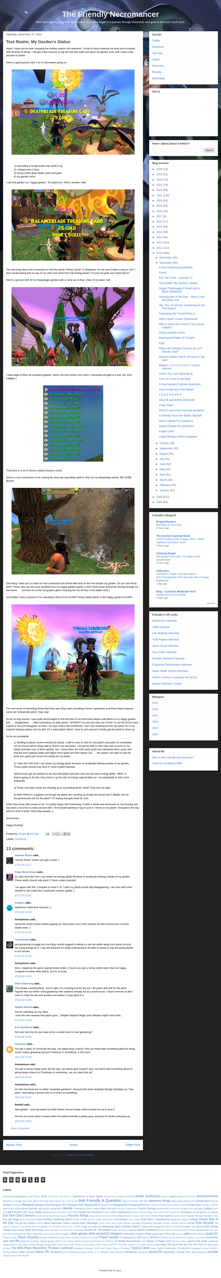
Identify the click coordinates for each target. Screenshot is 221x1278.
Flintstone (128, 1216)
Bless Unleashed (153, 1205)
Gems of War (80, 1219)
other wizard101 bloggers (105, 1233)
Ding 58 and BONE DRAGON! (177, 399)
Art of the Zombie (70, 1201)
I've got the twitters (25, 1223)
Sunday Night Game (53, 1245)
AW (141, 1201)
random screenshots (196, 1238)
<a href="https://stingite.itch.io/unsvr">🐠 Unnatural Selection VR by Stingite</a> (183, 114)
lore (71, 1227)
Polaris (68, 1238)
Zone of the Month (20, 1255)
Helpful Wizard (23, 1007)
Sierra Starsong (24, 983)
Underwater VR (172, 1248)
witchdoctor (143, 1252)
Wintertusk (131, 1252)
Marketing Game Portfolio (116, 1226)
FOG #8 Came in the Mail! (174, 378)
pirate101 (212, 1233)
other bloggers (63, 1234)
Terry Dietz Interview (164, 652)
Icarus (40, 1223)
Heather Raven (23, 855)
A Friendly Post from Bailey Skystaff (180, 415)
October (165, 443)
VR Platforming (72, 1252)
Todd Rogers (106, 1248)
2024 (159, 179)
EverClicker (175, 1212)
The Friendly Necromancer (110, 14)
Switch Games (102, 1245)
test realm (160, 1244)
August (164, 453)
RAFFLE (155, 1237)
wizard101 (155, 1251)
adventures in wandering (114, 1196)
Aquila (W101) (55, 1201)
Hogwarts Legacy (179, 1219)
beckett (200, 1201)
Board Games (167, 1205)
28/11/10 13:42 (23, 1077)
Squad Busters (10, 1244)
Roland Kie (100, 1241)
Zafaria (6, 1255)
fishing (120, 1215)
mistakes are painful (192, 1226)
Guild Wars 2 (148, 1219)
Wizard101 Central (173, 1252)
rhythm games (47, 1241)
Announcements (207, 1196)
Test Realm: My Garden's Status (178, 283)
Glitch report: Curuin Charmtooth (178, 319)
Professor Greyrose (89, 1238)
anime (193, 1196)
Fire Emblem (110, 1216)
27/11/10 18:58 (23, 1020)
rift (56, 1241)
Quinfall (146, 1238)
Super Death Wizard (72, 1245)
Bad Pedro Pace (187, 1201)
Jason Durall (104, 1223)
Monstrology (78, 1230)
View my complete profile (167, 763)
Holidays (193, 1219)
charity (96, 1208)
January (165, 490)
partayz (155, 1234)
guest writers (134, 1220)
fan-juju (64, 1216)
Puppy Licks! (166, 431)
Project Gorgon (109, 1237)
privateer (76, 1238)
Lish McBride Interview (165, 633)
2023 (159, 184)
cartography (55, 1208)
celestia (67, 1208)
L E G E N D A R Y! (170, 394)
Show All (211, 603)
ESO (167, 1212)
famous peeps (42, 1216)
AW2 (146, 1201)
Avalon (135, 1201)
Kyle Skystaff (204, 1222)
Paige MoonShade (25, 872)
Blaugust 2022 (76, 1204)
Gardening (21, 839)
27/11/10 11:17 (23, 864)
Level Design (26, 1227)
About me (67, 1196)
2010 (159, 252)
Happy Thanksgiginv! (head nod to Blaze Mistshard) (179, 290)
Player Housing (28, 1237)
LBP (216, 1223)
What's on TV (94, 1252)
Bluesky (157, 72)
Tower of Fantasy (121, 1248)
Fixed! (162, 272)
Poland (61, 1238)
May (162, 469)
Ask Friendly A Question (100, 1200)
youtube (213, 1251)
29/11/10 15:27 (23, 1097)
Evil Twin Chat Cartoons (19, 1215)
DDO (24, 1212)
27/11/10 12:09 (23, 912)
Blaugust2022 (107, 1205)
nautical (168, 1230)
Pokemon (52, 1237)
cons (191, 1209)
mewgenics (159, 1226)
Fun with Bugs (11, 1219)
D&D (10, 1212)
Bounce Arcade (181, 1205)
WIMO (112, 1252)
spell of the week (197, 1241)
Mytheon (161, 1230)
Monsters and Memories (61, 1230)
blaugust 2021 (59, 1204)
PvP (139, 1237)
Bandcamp (158, 78)
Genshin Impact (95, 1220)
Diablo (38, 1212)
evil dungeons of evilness (205, 1212)
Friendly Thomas (194, 1215)
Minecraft (177, 1227)
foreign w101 (139, 1216)
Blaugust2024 (137, 1204)
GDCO (69, 1219)
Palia (148, 1233)
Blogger (117, 1270)
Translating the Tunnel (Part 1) (177, 313)
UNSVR (212, 1248)
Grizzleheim (121, 1219)
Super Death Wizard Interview (170, 670)
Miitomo (168, 1227)
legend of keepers (11, 1227)
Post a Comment (20, 1128)
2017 (159, 216)
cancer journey (29, 1208)
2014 (159, 232)
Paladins (140, 1234)
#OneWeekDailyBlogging (15, 1196)
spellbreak (213, 1241)
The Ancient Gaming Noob (173, 535)
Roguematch (88, 1241)
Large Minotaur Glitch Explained (178, 436)
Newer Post (14, 1145)
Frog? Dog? (166, 405)
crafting (208, 1208)
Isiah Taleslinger (89, 1223)
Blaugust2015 (92, 1204)
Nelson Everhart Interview (184, 1230)
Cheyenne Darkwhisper (126, 1209)
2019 (159, 205)
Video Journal (26, 1252)
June (163, 464)
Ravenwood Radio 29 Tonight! (177, 337)
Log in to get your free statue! (176, 389)
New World (8, 1234)
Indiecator (162, 570)
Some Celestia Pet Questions (176, 426)
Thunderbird (22, 939)
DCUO (17, 1212)
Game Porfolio (44, 1219)
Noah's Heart (49, 1234)
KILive (191, 1223)
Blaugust (28, 1204)
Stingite (40, 1244)
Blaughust (16, 1205)
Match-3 (136, 1226)
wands (83, 1252)
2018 (159, 211)
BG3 (207, 1201)
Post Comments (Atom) (81, 1154)
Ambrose (164, 1196)
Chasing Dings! (166, 553)
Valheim (14, 1252)
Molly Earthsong (34, 1229)
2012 (159, 242)
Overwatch (129, 1233)
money (47, 1230)
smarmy (183, 1241)
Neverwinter (203, 1230)
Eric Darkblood (23, 1027)
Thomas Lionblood (60, 1248)
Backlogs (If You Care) (169, 524)
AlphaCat (130, 1196)
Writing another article (172, 332)
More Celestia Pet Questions (176, 420)
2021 (159, 195)
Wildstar (105, 1252)
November (166, 262)
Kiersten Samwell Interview (168, 658)
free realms (165, 1215)
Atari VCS (126, 1201)
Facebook (158, 46)
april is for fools (40, 1201)
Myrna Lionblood (146, 1229)
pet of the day (167, 1233)
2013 (159, 237)
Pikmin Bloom (198, 1234)
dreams (106, 1212)
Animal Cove (183, 1196)
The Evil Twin (195, 1244)
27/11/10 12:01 (23, 895)
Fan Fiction (54, 1215)
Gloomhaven (108, 1220)
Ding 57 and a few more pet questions (181, 410)
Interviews (56, 1223)
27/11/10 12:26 (23, 956)
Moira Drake (18, 1230)
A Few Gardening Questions (176, 267)
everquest (186, 1212)
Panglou (20, 902)
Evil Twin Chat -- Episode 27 (176, 277)
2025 (159, 174)
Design (31, 1212)
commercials (162, 1208)
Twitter (156, 40)
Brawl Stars (195, 1204)
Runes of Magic (156, 1241)
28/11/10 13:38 (23, 1057)
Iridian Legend (71, 1223)
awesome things (159, 1200)
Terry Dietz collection (126, 1245)
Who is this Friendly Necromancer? (173, 757)
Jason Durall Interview (165, 645)
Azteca (174, 1201)
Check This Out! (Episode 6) (176, 373)
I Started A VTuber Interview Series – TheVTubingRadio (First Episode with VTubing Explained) (182, 577)
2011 (159, 247)
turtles (153, 1248)
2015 (159, 226)
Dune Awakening (120, 1212)
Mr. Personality (102, 1229)
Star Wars (23, 1244)
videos (39, 1251)
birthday (7, 1204)
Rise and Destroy (66, 1241)
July (162, 458)
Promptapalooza (128, 1237)
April (163, 474)
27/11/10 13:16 (23, 999)
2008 (159, 502)
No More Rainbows (32, 1234)
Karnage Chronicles (142, 1223)
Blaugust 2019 (43, 1204)
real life (14, 1240)
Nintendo (17, 1234)
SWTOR (113, 1245)
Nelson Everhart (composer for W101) (175, 677)
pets (187, 1233)
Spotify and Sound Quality (171, 594)
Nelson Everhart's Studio (167, 683)
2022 (159, 190)
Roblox (78, 1241)
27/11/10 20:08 (23, 1036)
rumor (143, 1241)
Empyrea (135, 1212)
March (164, 479)
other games (79, 1233)
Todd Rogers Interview (165, 639)
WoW (194, 1252)
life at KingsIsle (40, 1226)
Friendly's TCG (210, 1215)
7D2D (44, 1196)
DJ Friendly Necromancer (87, 1212)
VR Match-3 (56, 1252)
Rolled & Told (111, 1241)
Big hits (214, 1201)
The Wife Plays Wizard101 (29, 1248)
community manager (179, 1209)
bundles (205, 1205)
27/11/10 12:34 (23, 976)
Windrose (120, 1252)
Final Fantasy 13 (96, 1216)
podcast (43, 1237)
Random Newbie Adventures (173, 1238)
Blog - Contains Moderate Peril (175, 591)
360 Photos (34, 1196)
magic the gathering (91, 1226)
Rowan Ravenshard (129, 1241)
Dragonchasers (166, 521)
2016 (159, 221)
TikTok (97, 1248)
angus (172, 1196)
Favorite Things (78, 1215)
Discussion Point (65, 1212)
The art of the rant (177, 1244)
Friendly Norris (178, 1216)
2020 (159, 200)
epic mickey (158, 1212)
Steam (32, 1244)
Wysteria (202, 1252)
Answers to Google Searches (17, 1201)
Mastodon (158, 65)
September (166, 448)
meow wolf (147, 1226)
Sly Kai (176, 1241)
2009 (159, 496)
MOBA (206, 1226)
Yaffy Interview (161, 627)
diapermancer (50, 1212)
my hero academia (127, 1230)
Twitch (156, 59)
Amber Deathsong (147, 1196)
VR (47, 1251)
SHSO (169, 1241)
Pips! (162, 343)
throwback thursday (83, 1248)
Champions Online (82, 1208)
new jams (213, 1230)
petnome (180, 1234)
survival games (88, 1245)
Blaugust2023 (121, 1204)
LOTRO (77, 1227)
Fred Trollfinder (152, 1216)
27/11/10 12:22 (23, 932)
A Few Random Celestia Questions (180, 384)
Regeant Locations (29, 1241)
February (165, 485)
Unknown (20, 1044)
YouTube (157, 53)
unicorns (185, 1248)
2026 (159, 169)
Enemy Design (146, 1212)
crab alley (198, 1208)
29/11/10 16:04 (23, 1121)
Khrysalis (157, 1223)
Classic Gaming (146, 1208)
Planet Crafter (10, 1237)
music (114, 1230)
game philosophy (27, 1220)
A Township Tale (55, 1196)
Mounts (89, 1229)
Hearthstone (163, 1219)
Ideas (47, 1223)
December (166, 257)
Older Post (133, 1145)
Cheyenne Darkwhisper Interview (172, 664)
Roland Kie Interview (164, 620)
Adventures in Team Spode (87, 1196)
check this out (108, 1208)
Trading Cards (140, 1248)
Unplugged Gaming (199, 1248)
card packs (43, 1208)
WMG (188, 1252)
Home (74, 1145)
